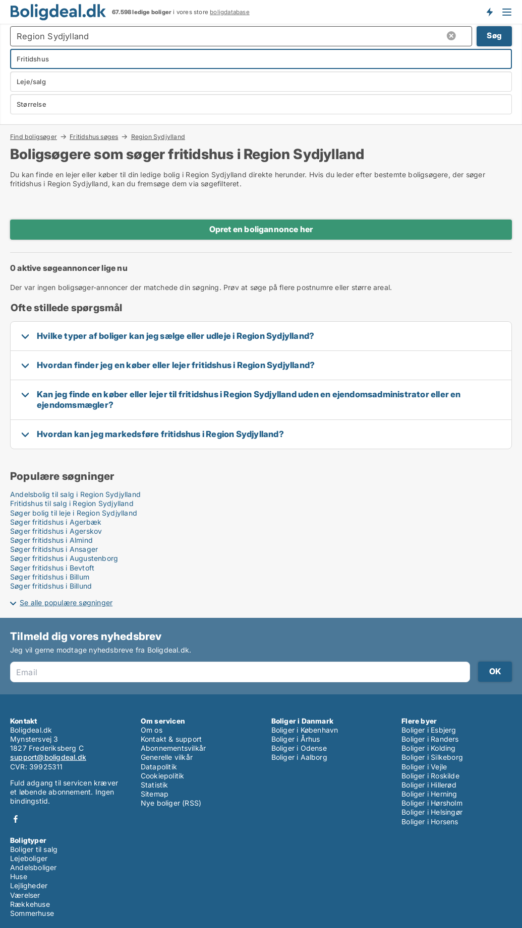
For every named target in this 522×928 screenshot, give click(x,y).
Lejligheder (28, 885)
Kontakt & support (171, 739)
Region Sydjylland (158, 137)
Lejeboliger (28, 858)
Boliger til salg (33, 849)
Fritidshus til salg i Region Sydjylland (72, 503)
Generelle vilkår (167, 757)
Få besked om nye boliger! (489, 12)
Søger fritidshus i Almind (51, 540)
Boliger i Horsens (429, 821)
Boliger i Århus (295, 739)
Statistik (154, 784)
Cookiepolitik (163, 775)
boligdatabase (230, 12)
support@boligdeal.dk (48, 757)
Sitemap (154, 794)
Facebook (15, 819)
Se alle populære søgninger (66, 602)
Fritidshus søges (94, 136)
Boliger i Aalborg (299, 757)
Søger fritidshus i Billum (49, 577)
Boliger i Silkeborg (432, 757)
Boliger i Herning (429, 794)
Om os (151, 730)
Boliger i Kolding (428, 748)
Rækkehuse (30, 904)
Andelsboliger (33, 867)
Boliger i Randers (429, 739)
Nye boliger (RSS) (171, 803)
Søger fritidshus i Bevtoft (52, 567)
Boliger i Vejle (424, 766)
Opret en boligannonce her (261, 229)
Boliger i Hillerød (428, 784)
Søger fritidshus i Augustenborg (64, 558)
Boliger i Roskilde (430, 775)
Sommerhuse (32, 913)
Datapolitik (159, 766)
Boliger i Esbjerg (428, 730)
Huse (18, 876)
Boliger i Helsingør (431, 812)
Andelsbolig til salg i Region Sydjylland (75, 494)
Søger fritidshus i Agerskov (56, 531)
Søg (494, 35)
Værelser (25, 895)
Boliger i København (304, 730)
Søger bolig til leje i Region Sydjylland (73, 513)
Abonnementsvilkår (173, 748)
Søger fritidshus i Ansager (54, 549)
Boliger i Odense (299, 748)
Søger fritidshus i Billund (51, 586)
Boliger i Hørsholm (431, 803)
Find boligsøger (33, 136)
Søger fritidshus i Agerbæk (55, 522)
